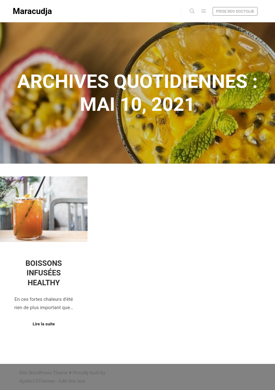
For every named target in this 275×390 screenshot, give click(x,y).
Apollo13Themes (37, 381)
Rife (23, 373)
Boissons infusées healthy (43, 273)
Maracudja (32, 11)
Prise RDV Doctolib (235, 11)
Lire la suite (44, 324)
